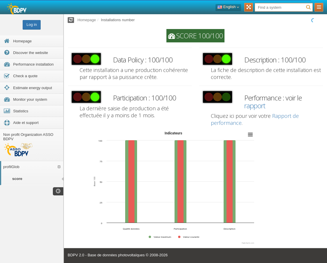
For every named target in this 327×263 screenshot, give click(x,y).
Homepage (87, 20)
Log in (31, 24)
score (17, 178)
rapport (254, 105)
